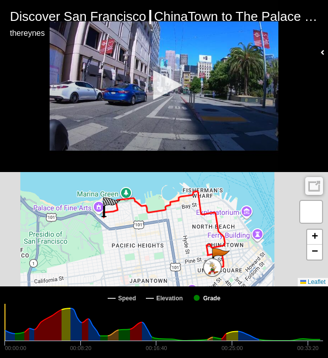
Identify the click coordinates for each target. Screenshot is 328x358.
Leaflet (313, 281)
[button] (164, 85)
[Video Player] (164, 86)
